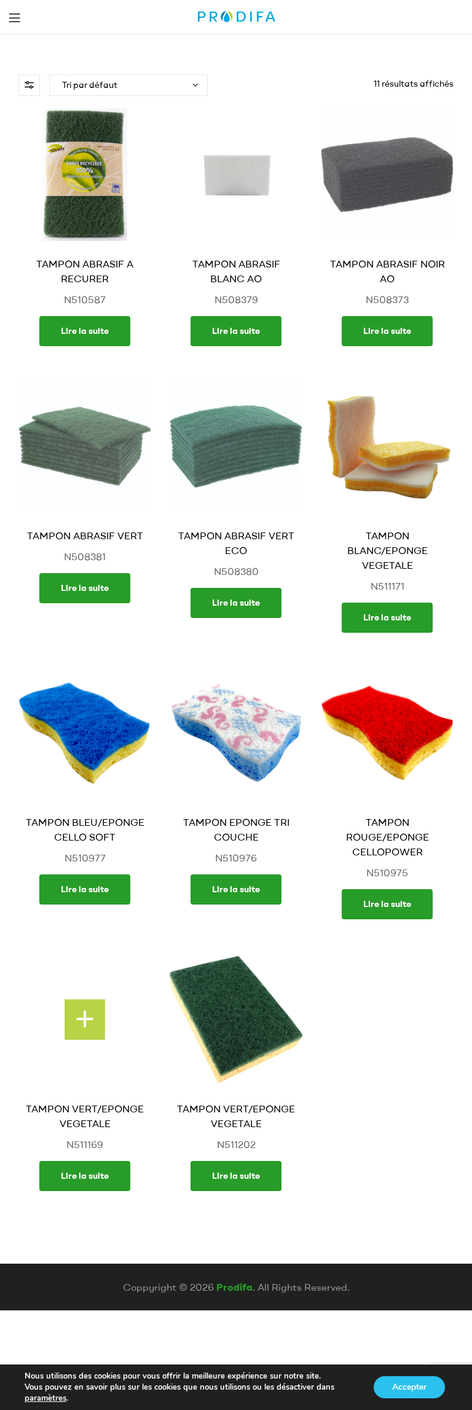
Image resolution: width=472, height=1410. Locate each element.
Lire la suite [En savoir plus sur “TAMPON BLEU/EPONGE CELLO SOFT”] (85, 889)
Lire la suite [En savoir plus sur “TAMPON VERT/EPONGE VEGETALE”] (85, 1175)
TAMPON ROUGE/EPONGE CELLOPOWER (387, 837)
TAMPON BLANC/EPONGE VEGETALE (387, 550)
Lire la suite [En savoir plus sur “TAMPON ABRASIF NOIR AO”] (387, 330)
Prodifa (234, 1287)
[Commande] (128, 85)
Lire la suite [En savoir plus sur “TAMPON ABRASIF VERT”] (85, 587)
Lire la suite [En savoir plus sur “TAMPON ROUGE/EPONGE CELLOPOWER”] (387, 903)
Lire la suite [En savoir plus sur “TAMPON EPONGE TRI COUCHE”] (236, 889)
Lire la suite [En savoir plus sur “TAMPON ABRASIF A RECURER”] (85, 330)
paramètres (45, 1398)
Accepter (409, 1387)
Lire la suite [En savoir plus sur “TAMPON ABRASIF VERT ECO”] (236, 602)
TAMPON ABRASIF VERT (85, 535)
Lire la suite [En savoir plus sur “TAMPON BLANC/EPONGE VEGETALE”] (387, 617)
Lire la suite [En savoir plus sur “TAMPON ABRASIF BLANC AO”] (236, 330)
